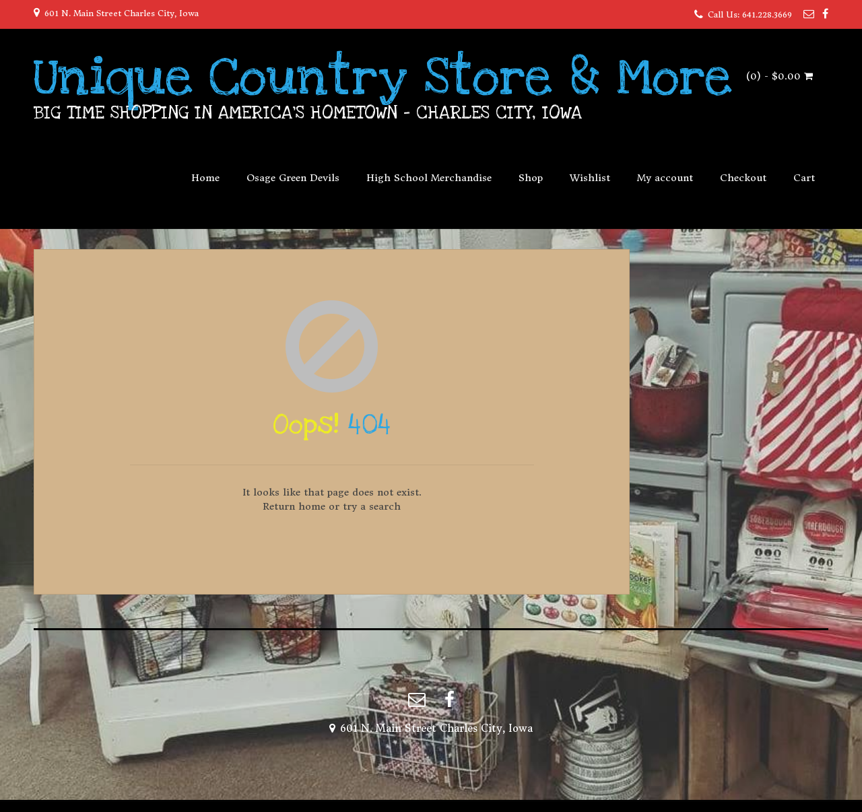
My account (665, 178)
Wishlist (590, 178)
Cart (804, 178)
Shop (531, 178)
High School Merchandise (429, 178)
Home (205, 178)
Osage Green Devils (292, 178)
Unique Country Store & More (383, 77)
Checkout (743, 178)
